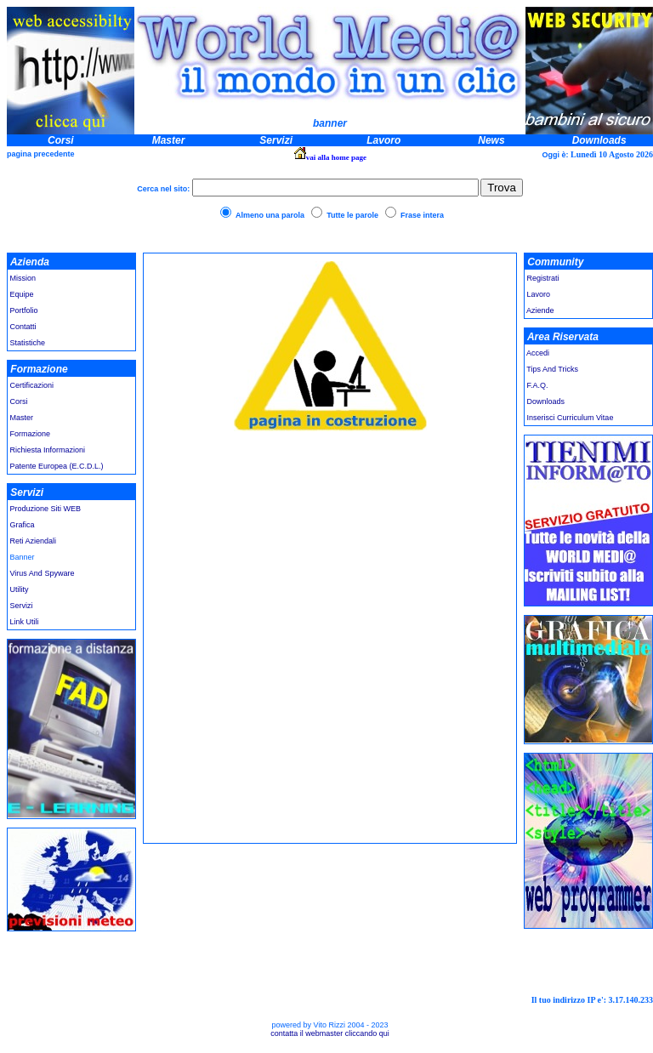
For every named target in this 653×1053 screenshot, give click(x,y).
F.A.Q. (537, 385)
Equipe (22, 294)
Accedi (537, 353)
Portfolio (24, 310)
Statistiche (28, 343)
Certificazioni (32, 385)
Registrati (543, 278)
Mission (22, 278)
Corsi (19, 401)
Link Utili (23, 622)
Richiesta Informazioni (48, 450)
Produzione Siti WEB (46, 508)
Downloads (546, 401)
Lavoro (539, 294)
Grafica (22, 525)
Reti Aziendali (33, 541)
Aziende (540, 310)
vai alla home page (336, 157)
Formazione (30, 434)
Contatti (23, 326)
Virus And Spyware (42, 573)
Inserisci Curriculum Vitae (570, 417)
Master (22, 417)
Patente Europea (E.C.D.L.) (56, 466)
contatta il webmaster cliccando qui (329, 1033)
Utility (19, 589)
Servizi (21, 605)
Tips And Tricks (552, 369)
